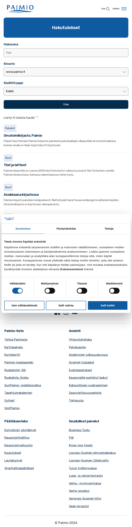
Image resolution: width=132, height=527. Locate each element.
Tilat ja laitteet (15, 165)
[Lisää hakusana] (66, 52)
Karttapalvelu (13, 347)
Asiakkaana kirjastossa (21, 195)
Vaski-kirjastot (79, 506)
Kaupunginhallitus (16, 437)
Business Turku (79, 430)
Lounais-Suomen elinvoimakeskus (92, 453)
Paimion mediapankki (18, 362)
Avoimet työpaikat (81, 362)
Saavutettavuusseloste (85, 393)
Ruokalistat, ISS (15, 370)
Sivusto (9, 63)
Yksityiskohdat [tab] (66, 228)
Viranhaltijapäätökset (19, 468)
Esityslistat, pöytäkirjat (20, 430)
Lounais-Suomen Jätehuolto (89, 460)
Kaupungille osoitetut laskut (88, 377)
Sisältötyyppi (13, 83)
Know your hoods (81, 445)
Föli (71, 437)
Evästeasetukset (80, 370)
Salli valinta (66, 305)
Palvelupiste (77, 347)
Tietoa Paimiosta (15, 339)
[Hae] (66, 104)
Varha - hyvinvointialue (85, 483)
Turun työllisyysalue (83, 468)
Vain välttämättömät (24, 305)
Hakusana (11, 44)
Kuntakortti (12, 355)
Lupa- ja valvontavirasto (86, 475)
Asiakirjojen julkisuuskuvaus (88, 355)
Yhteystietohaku (80, 339)
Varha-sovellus (79, 491)
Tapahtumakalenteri (18, 393)
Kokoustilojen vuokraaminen (88, 385)
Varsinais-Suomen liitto (85, 498)
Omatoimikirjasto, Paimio (23, 136)
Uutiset (9, 400)
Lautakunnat (13, 460)
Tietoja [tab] (109, 228)
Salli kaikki (108, 305)
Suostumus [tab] (23, 228)
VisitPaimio (12, 408)
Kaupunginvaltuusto (18, 445)
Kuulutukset (12, 453)
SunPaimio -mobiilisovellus (22, 385)
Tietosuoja (76, 400)
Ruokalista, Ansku (16, 377)
